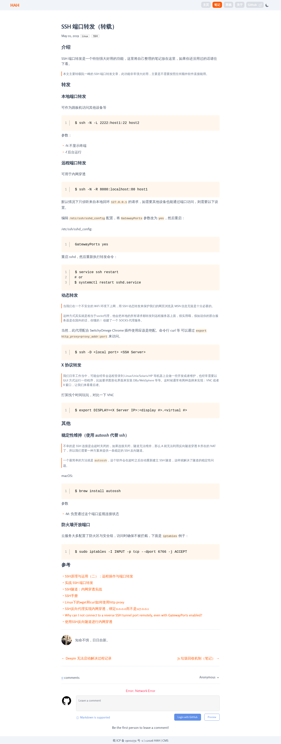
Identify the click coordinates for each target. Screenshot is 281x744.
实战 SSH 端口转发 (79, 582)
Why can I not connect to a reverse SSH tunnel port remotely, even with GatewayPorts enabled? (133, 615)
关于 (240, 4)
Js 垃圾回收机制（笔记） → (198, 658)
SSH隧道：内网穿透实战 (83, 589)
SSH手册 (71, 595)
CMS (165, 740)
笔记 (217, 4)
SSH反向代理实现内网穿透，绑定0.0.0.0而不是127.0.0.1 (107, 608)
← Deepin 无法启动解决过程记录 (86, 658)
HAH (14, 5)
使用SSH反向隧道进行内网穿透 (88, 621)
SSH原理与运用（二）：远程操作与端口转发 (99, 576)
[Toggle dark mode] (267, 5)
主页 (206, 4)
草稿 (228, 4)
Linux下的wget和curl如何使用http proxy (94, 602)
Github (255, 5)
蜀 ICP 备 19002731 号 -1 (128, 740)
